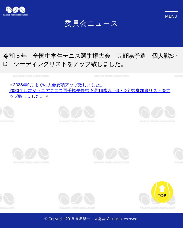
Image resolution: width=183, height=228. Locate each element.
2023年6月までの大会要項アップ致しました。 (58, 84)
